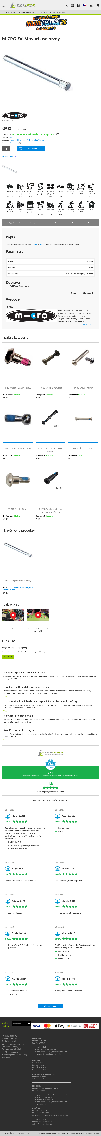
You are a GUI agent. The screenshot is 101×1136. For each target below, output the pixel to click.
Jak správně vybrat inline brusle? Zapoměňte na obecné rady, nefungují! (41, 701)
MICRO (12, 137)
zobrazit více (87, 324)
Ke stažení (6, 1057)
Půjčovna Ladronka (9, 1038)
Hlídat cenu (8, 156)
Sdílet (17, 156)
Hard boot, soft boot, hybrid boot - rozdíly (26, 687)
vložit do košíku (29, 148)
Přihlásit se (8, 656)
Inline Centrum (23, 5)
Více (5, 682)
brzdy (35, 244)
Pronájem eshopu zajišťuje (49, 1133)
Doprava (13, 143)
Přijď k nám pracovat (10, 1052)
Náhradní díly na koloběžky (29, 12)
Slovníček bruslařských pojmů (18, 730)
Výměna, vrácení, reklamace (13, 1044)
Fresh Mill (95, 1133)
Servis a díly (10, 12)
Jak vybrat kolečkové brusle (18, 716)
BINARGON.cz (65, 1133)
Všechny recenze (50, 1006)
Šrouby (46, 12)
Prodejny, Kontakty (9, 1036)
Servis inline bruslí (9, 1041)
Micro (42, 244)
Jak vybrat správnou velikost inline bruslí (24, 673)
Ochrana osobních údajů (11, 1049)
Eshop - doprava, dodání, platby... (15, 1054)
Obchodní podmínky (10, 1046)
